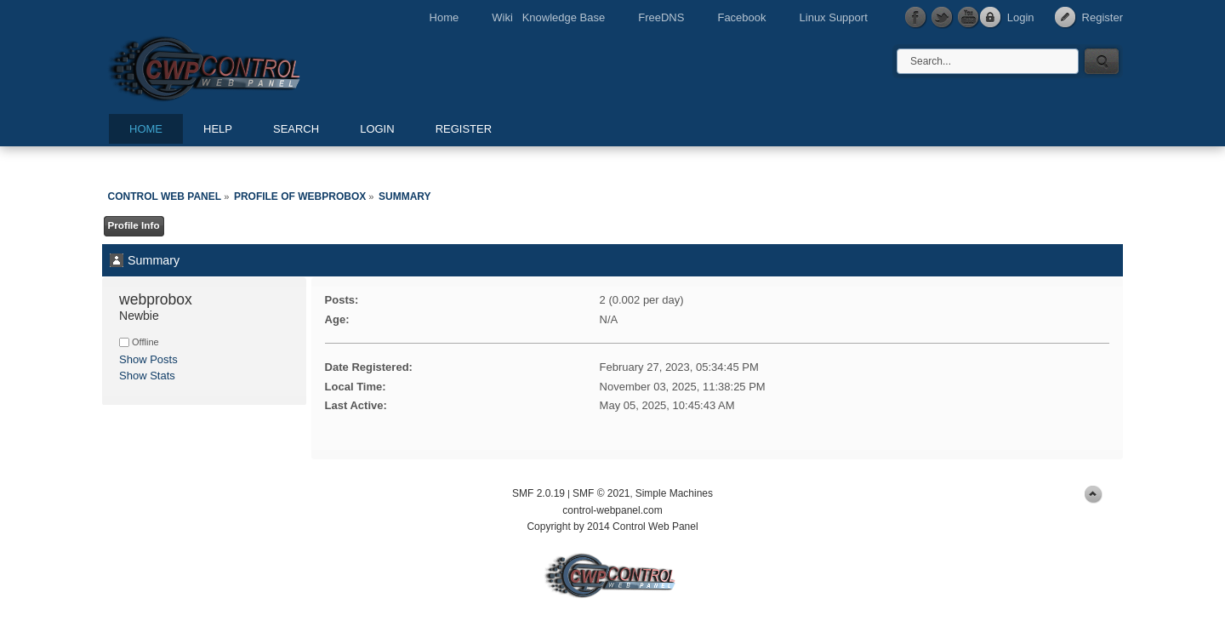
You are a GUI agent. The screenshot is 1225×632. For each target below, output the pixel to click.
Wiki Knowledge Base (548, 17)
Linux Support (834, 17)
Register (1102, 17)
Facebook (741, 17)
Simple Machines (674, 493)
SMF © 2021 (601, 493)
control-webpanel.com (612, 510)
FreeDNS (661, 17)
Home (444, 17)
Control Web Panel (242, 66)
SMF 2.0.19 (538, 493)
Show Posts (148, 359)
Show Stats (147, 375)
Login (1020, 17)
